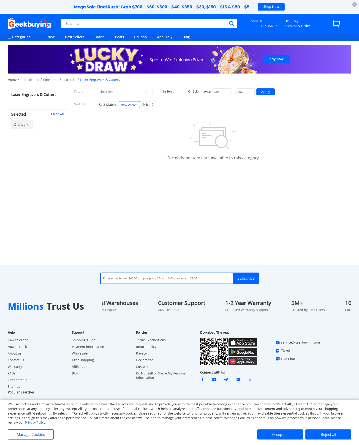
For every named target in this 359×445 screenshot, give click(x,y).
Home (12, 79)
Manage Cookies (31, 434)
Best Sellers (74, 37)
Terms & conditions (151, 340)
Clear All (57, 114)
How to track (17, 346)
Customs (142, 366)
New (51, 37)
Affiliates (78, 366)
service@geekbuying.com (297, 342)
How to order (18, 340)
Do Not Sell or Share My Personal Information (161, 375)
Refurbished (29, 79)
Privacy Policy (35, 422)
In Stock (166, 91)
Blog (186, 37)
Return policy (146, 346)
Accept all (280, 434)
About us (15, 353)
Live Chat (285, 359)
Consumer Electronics (59, 79)
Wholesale (80, 353)
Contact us (16, 360)
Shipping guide (83, 340)
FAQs (12, 373)
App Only (164, 37)
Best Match (107, 104)
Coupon (140, 37)
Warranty (15, 366)
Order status (17, 380)
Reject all (328, 434)
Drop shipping (83, 360)
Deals (119, 37)
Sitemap (14, 386)
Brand (100, 37)
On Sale (191, 91)
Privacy (141, 353)
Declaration (145, 360)
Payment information (88, 346)
